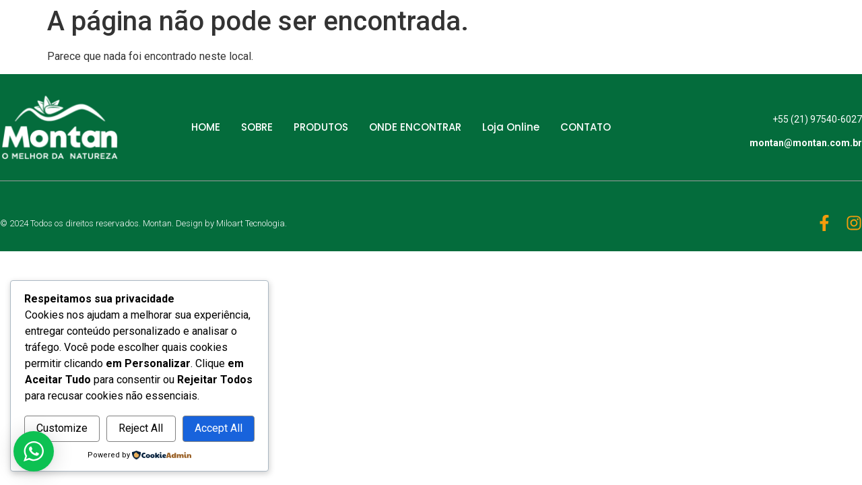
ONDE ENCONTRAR (415, 127)
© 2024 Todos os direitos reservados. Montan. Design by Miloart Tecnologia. (143, 223)
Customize (62, 428)
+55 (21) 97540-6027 (817, 119)
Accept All (218, 428)
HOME (205, 127)
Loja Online (510, 127)
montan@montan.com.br (806, 143)
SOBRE (257, 127)
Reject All (141, 428)
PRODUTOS (321, 127)
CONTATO (585, 127)
